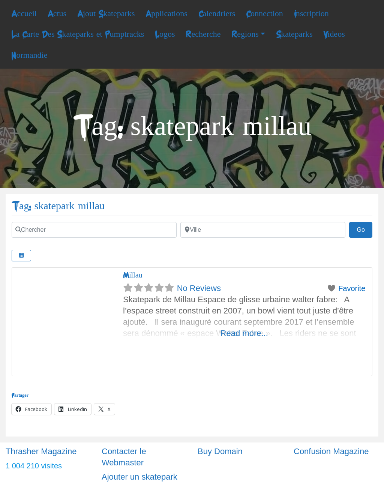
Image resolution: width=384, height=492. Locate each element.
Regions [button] (244, 34)
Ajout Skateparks (106, 13)
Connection (264, 13)
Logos (165, 34)
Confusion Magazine (331, 451)
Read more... (244, 333)
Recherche (203, 34)
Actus (57, 13)
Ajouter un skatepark (139, 477)
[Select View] (21, 255)
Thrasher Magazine (41, 451)
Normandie (29, 55)
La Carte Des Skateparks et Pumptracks (77, 34)
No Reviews (199, 288)
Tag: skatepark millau (58, 206)
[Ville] (262, 230)
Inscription (311, 13)
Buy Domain (220, 451)
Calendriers (217, 13)
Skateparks (294, 34)
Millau (132, 275)
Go (364, 229)
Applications (167, 13)
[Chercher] (94, 230)
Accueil (24, 13)
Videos (334, 34)
